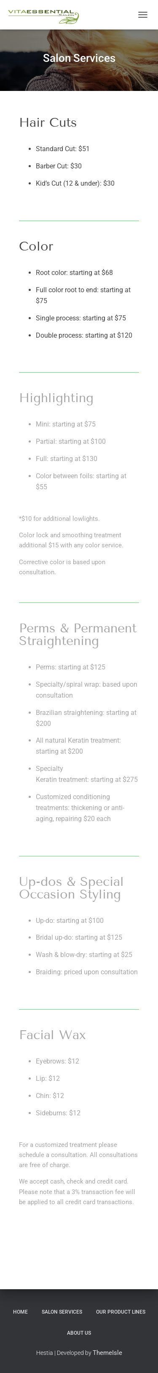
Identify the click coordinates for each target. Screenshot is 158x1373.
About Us (79, 1333)
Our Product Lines (120, 1312)
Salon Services (62, 1312)
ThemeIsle (107, 1353)
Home (20, 1312)
